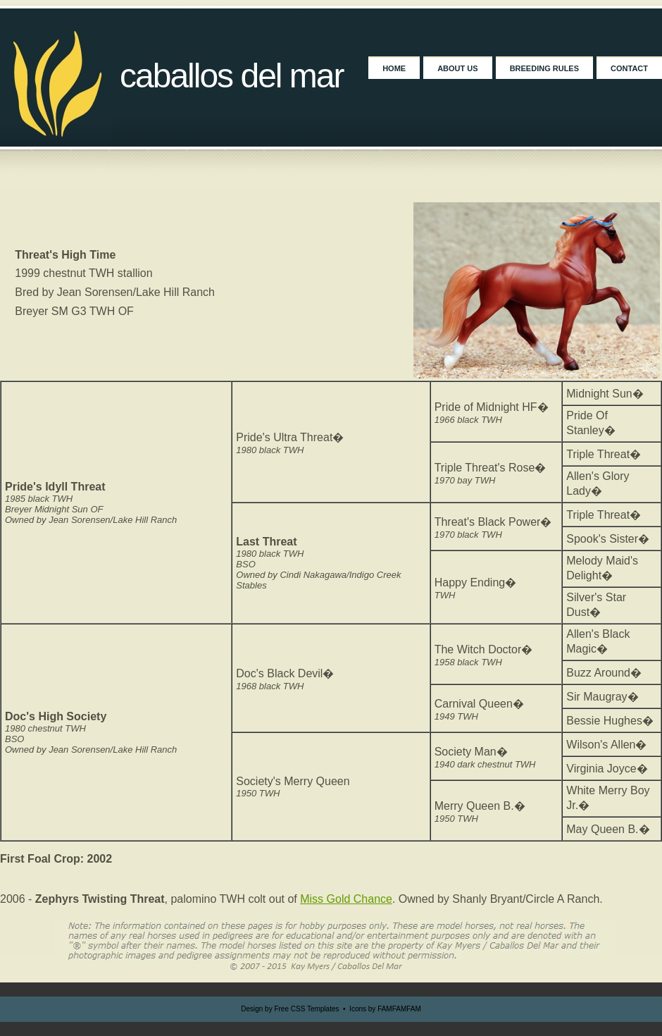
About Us (457, 68)
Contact (629, 68)
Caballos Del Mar (232, 75)
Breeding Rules (544, 68)
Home (394, 68)
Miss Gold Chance (346, 899)
